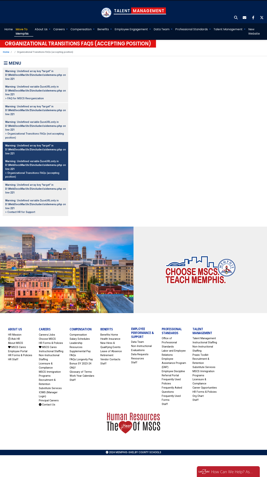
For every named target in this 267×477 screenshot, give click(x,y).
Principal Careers (49, 397)
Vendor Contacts (110, 356)
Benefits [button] (104, 26)
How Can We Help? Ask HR (232, 471)
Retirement (106, 352)
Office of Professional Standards (169, 339)
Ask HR (14, 335)
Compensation (78, 331)
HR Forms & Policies (20, 352)
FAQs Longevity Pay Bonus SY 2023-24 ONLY (81, 360)
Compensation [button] (81, 26)
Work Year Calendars (82, 372)
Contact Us (47, 401)
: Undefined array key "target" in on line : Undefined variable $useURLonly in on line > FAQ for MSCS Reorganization (35, 81)
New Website (254, 28)
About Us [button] (41, 26)
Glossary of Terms (81, 368)
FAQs (73, 352)
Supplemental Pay (80, 347)
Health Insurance (110, 335)
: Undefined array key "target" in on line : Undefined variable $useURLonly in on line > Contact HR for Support (35, 195)
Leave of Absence (111, 347)
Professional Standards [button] (192, 26)
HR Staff (13, 356)
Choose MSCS (47, 335)
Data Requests (139, 351)
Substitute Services (50, 384)
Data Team (137, 338)
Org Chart (198, 392)
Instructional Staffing (51, 347)
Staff (73, 376)
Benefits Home (109, 331)
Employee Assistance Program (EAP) (174, 359)
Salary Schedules (80, 335)
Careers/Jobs (47, 331)
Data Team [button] (162, 26)
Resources (137, 355)
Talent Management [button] (228, 26)
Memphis (21, 28)
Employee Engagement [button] (132, 26)
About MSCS (15, 339)
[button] (236, 15)
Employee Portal (17, 347)
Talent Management (204, 335)
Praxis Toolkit (200, 351)
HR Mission (14, 331)
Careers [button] (59, 26)
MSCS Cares (17, 343)
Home (8, 26)
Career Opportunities (205, 384)
